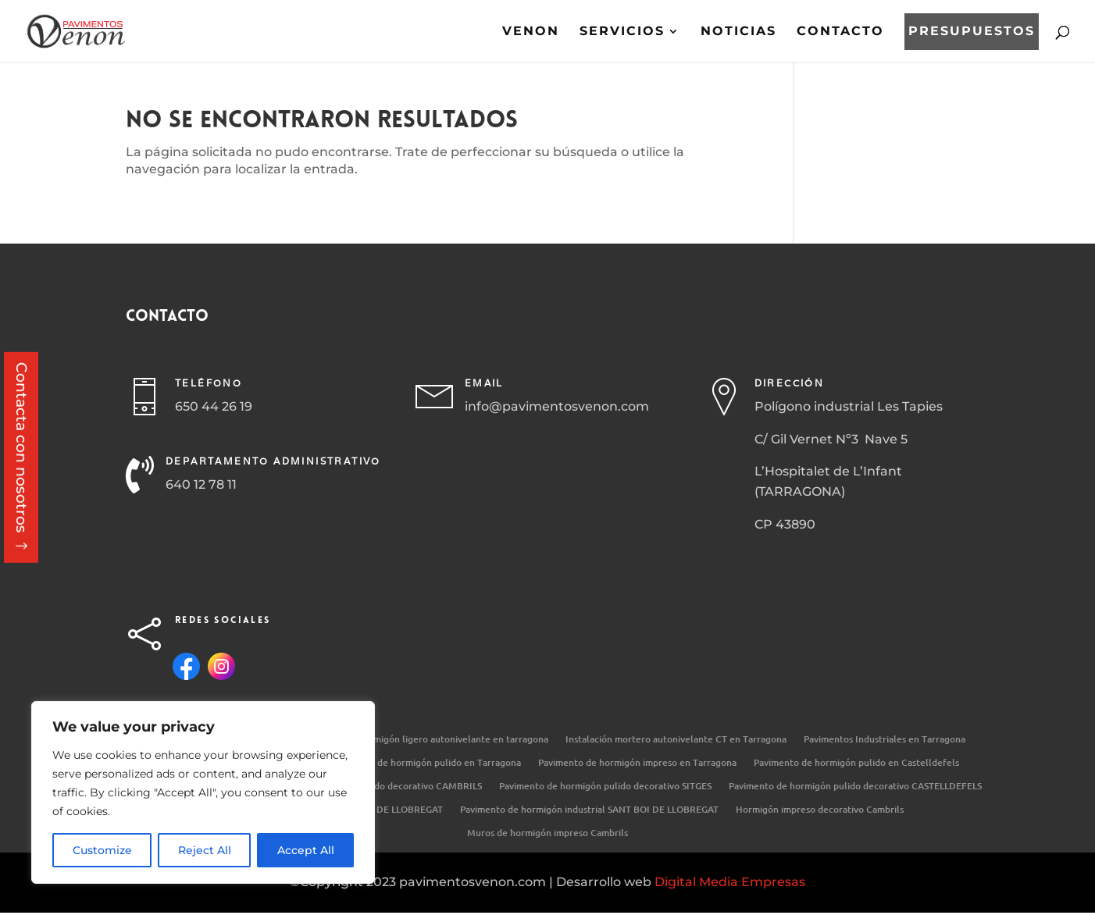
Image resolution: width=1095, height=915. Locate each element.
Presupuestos (971, 32)
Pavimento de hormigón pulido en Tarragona (425, 763)
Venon (530, 32)
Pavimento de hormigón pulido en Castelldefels (856, 763)
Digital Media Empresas (730, 881)
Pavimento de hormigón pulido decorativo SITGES (605, 786)
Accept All (305, 850)
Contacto (840, 32)
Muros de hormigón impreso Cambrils (547, 833)
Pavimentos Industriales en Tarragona (884, 740)
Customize (102, 850)
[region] (203, 792)
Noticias (738, 32)
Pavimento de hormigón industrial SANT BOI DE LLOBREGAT (589, 810)
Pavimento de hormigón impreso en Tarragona (637, 763)
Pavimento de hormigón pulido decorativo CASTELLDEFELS (855, 786)
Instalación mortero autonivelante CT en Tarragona (675, 740)
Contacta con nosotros (21, 447)
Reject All (204, 850)
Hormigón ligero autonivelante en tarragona (452, 740)
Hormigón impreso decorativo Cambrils (820, 810)
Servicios (622, 32)
